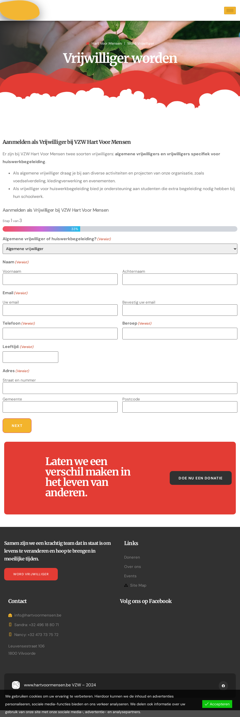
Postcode (131, 403)
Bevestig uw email (138, 311)
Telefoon (19, 331)
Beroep (136, 331)
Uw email (11, 311)
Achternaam (133, 281)
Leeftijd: (18, 354)
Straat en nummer (19, 386)
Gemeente (12, 403)
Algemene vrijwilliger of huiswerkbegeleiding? (57, 249)
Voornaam (12, 281)
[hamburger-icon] (230, 15)
